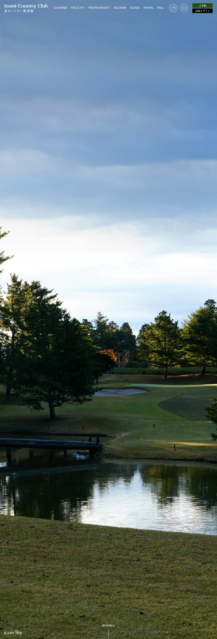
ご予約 (202, 5)
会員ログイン (202, 11)
